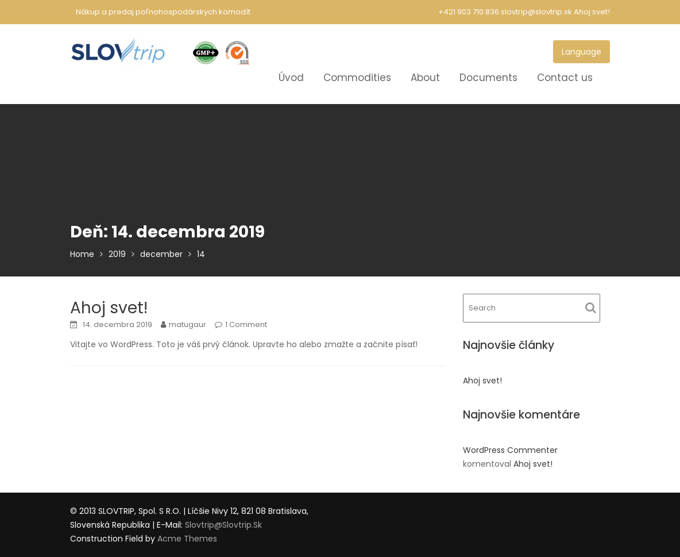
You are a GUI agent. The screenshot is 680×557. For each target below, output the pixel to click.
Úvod (291, 77)
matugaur (187, 324)
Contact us (565, 77)
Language (581, 51)
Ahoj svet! (592, 11)
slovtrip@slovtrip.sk (223, 525)
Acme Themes (187, 538)
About (425, 77)
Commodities (357, 77)
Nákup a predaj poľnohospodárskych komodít (163, 11)
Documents (488, 77)
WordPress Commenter (510, 450)
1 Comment (246, 324)
